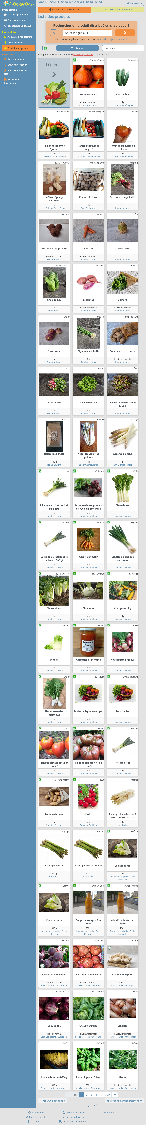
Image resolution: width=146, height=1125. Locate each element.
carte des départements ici (112, 39)
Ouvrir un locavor (15, 64)
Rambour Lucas (122, 208)
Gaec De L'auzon (88, 208)
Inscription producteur (73, 1121)
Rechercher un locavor (18, 25)
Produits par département (124, 1100)
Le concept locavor (16, 14)
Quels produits (14, 42)
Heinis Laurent (54, 464)
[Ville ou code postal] (87, 32)
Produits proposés (16, 48)
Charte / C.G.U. (36, 1121)
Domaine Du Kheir (54, 516)
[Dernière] (114, 1094)
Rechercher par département (118, 9)
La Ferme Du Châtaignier (122, 105)
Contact (109, 1112)
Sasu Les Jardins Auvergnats (54, 985)
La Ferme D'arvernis (88, 464)
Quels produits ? (52, 1100)
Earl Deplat (122, 825)
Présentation (36, 1112)
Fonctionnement (15, 20)
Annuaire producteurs (18, 36)
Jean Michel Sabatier (122, 464)
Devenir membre (15, 59)
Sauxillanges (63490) (82, 54)
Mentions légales (36, 1117)
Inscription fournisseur (12, 81)
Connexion (134, 3)
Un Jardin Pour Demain (88, 105)
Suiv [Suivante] (107, 1094)
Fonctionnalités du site (16, 72)
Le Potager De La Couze (54, 208)
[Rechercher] (125, 32)
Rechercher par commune (64, 9)
